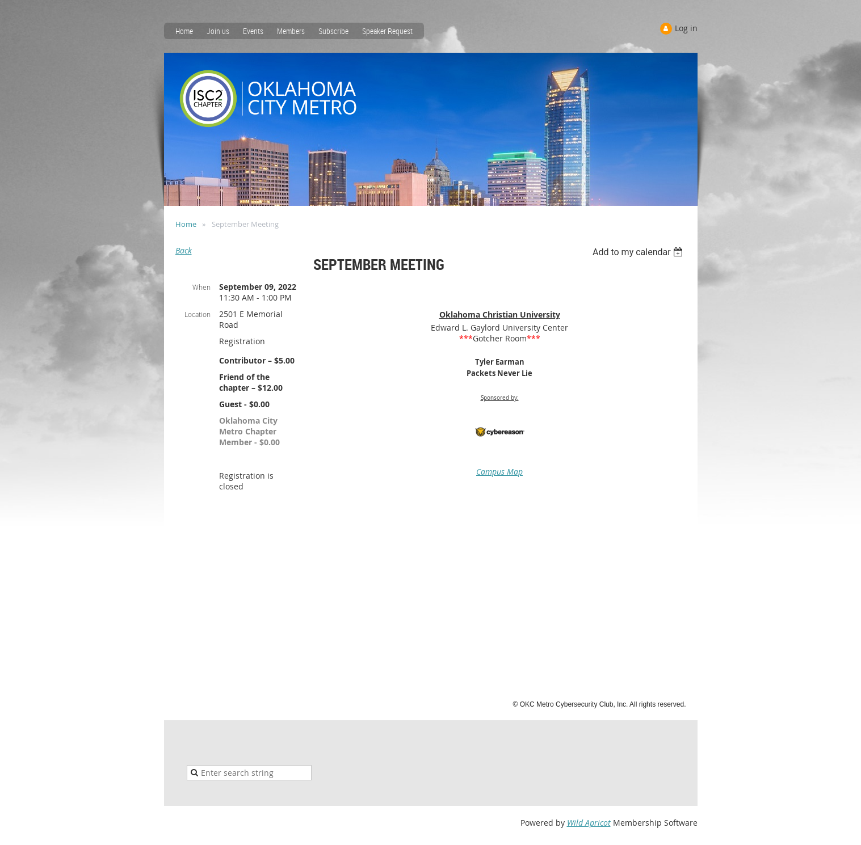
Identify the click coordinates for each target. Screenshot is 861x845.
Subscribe (333, 31)
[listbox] (639, 252)
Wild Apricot (589, 822)
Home (184, 31)
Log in (686, 28)
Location (197, 314)
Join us (218, 31)
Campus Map (499, 471)
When (201, 286)
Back (183, 250)
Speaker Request (387, 31)
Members (291, 31)
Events (253, 31)
